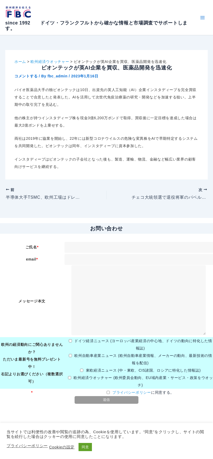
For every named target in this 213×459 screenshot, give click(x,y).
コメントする (26, 76)
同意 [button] (85, 447)
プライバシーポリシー (131, 392)
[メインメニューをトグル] (202, 17)
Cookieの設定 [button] (62, 447)
